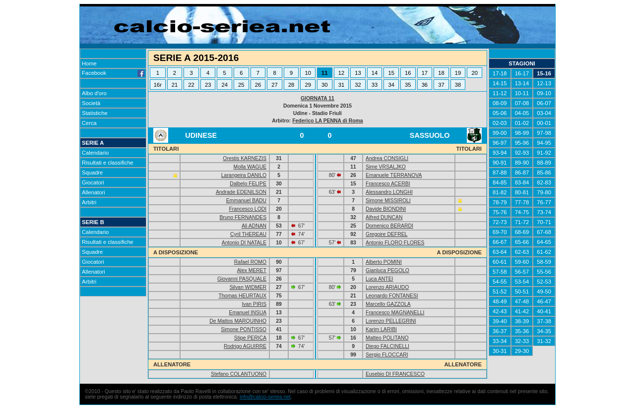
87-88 (500, 172)
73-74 (544, 212)
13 (358, 73)
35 (408, 85)
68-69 (522, 232)
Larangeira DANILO (243, 175)
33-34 (500, 341)
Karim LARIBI (381, 329)
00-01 (544, 123)
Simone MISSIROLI (388, 200)
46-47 (544, 301)
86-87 (522, 172)
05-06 (500, 113)
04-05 (522, 113)
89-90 (522, 163)
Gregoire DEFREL (386, 234)
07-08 (522, 103)
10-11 (522, 93)
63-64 (500, 252)
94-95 (544, 143)
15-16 (544, 73)
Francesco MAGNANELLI (395, 312)
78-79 (500, 202)
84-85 (500, 182)
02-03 (500, 123)
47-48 (522, 301)
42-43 (500, 311)
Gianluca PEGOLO (387, 270)
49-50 (544, 291)
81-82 (500, 192)
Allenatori (93, 192)
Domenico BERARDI (389, 226)
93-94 (500, 153)
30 (324, 85)
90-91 (500, 163)
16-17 (522, 73)
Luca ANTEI (379, 279)
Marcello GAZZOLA (388, 304)
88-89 (544, 163)
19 (458, 73)
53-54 (522, 282)
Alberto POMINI (384, 262)
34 (391, 85)
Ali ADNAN (254, 226)
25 (241, 85)
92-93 (522, 153)
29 (308, 85)
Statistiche (95, 113)
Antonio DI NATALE (244, 242)
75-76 (500, 212)
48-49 (500, 301)
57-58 (500, 272)
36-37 (500, 331)
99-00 (500, 133)
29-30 (522, 351)
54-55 (500, 282)
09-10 (544, 93)
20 (475, 73)
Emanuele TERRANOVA (394, 175)
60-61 (500, 262)
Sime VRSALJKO (386, 167)
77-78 (522, 202)
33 (375, 85)
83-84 (522, 182)
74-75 (522, 212)
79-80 (544, 192)
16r (158, 85)
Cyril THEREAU (248, 234)
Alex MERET (251, 270)
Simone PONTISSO (243, 329)
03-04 (544, 113)
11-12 (500, 93)
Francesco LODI (247, 209)
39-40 (500, 321)
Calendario (95, 153)
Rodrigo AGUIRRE (245, 346)
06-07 (544, 103)
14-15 (500, 83)
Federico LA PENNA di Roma (327, 120)
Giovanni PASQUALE (241, 279)
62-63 (522, 252)
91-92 (544, 153)
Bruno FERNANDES (242, 217)
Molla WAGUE (250, 167)
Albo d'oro (94, 93)
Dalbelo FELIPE (248, 183)
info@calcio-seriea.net (265, 397)
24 (225, 85)
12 (341, 73)
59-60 (522, 262)
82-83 (544, 182)
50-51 (522, 291)
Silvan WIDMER (248, 287)
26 (258, 85)
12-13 (544, 83)
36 (425, 85)
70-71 (544, 222)
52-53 (544, 282)
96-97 (500, 143)
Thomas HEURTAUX (242, 295)
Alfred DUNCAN (384, 217)
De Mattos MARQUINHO (237, 321)
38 (458, 85)
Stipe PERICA (250, 338)
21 (175, 85)
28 (291, 85)
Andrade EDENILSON (241, 192)
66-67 (500, 242)
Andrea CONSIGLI (387, 158)
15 (391, 73)
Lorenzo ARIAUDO (387, 287)
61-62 (544, 252)
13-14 (522, 83)
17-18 (500, 73)
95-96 (522, 143)
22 (191, 85)
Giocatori (93, 182)
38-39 (522, 321)
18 (441, 73)
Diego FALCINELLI (387, 346)
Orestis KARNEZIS (244, 158)
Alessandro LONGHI (389, 192)
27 (274, 85)
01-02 (522, 123)
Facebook (113, 73)
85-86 (544, 172)
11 (324, 73)
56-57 (522, 272)
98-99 (522, 133)
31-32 (544, 341)
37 (441, 85)
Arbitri (89, 202)
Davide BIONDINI (386, 209)
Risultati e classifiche (107, 163)
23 (208, 85)
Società (91, 103)
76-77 (544, 202)
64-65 (544, 242)
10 (308, 73)
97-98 (544, 133)
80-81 (522, 192)
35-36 (522, 331)
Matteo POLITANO (387, 338)
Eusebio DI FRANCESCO (395, 374)
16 (408, 73)
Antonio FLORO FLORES (395, 242)
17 (425, 73)
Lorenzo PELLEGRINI (391, 321)
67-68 (544, 232)
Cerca (89, 123)
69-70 (500, 232)
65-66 (522, 242)
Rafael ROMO (250, 262)
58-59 (544, 262)
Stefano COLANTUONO (238, 374)
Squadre (92, 172)
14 (375, 73)
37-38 (544, 321)
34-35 (544, 331)
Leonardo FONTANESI (392, 295)
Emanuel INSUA (247, 312)
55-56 (544, 272)
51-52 (500, 291)
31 (341, 85)
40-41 (544, 311)
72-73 (500, 222)
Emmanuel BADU (246, 200)
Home (89, 63)
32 (358, 85)
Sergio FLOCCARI (387, 354)
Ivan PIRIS (254, 304)
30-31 (500, 351)
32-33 (522, 341)
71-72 (522, 222)
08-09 (500, 103)
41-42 (522, 311)
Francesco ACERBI (388, 183)
